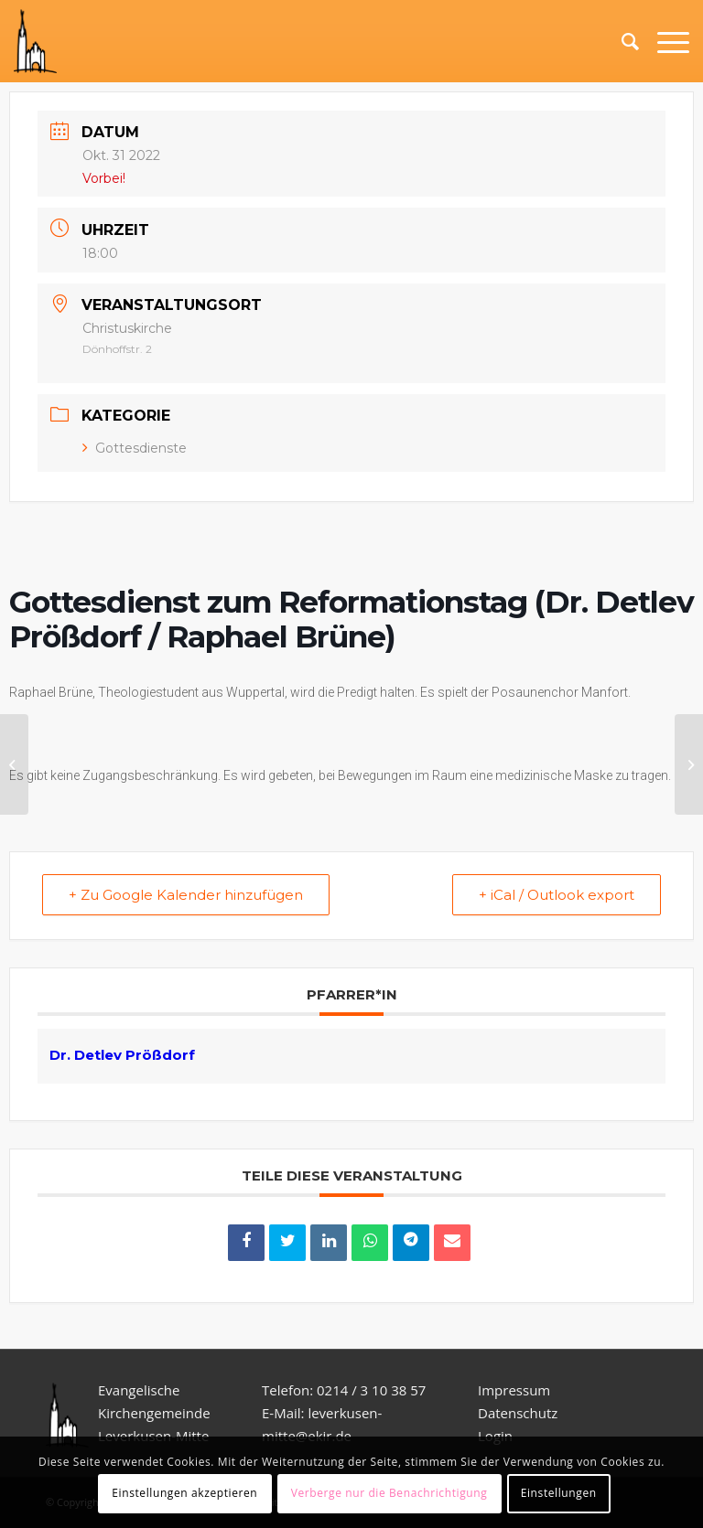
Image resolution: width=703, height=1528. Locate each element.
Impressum (514, 1390)
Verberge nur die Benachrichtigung (389, 1493)
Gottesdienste (134, 448)
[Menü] (664, 41)
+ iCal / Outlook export (556, 894)
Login (495, 1435)
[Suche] (621, 41)
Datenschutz (519, 1413)
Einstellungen (559, 1493)
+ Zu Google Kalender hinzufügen (186, 894)
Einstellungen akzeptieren (184, 1493)
